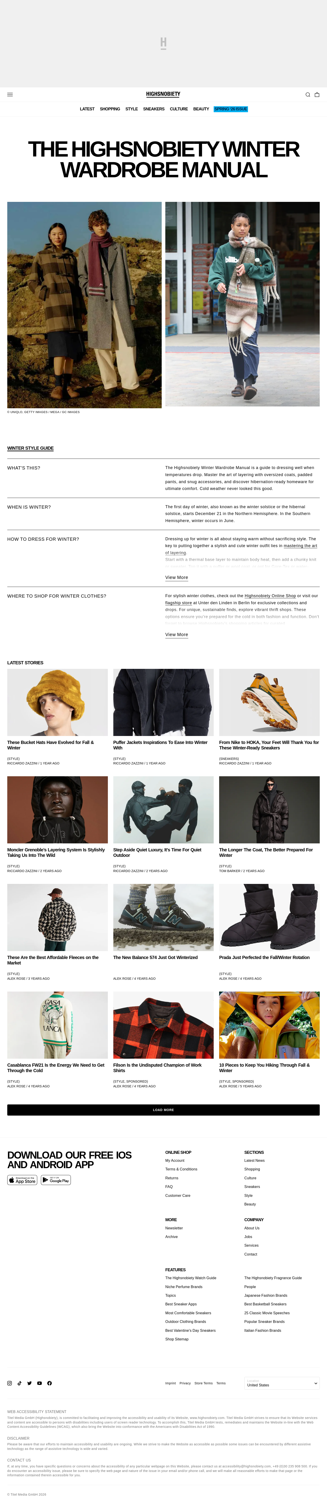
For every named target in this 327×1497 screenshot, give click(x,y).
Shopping (110, 109)
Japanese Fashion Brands (265, 1295)
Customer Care (178, 1196)
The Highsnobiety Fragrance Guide (273, 1278)
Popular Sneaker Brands (264, 1322)
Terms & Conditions (181, 1169)
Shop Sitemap (176, 1339)
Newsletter (174, 1228)
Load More (163, 1110)
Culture (179, 109)
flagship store (178, 603)
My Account (174, 1160)
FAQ (169, 1187)
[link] (57, 717)
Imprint (170, 1383)
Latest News (254, 1160)
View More (176, 577)
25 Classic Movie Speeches (267, 1313)
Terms (221, 1383)
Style (132, 109)
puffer (219, 566)
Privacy (185, 1383)
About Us (252, 1228)
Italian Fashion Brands (262, 1330)
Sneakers (154, 109)
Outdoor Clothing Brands (185, 1322)
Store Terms (203, 1383)
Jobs (248, 1237)
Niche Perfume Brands (184, 1287)
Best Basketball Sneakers (265, 1304)
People (250, 1287)
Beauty (201, 109)
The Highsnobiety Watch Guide (190, 1278)
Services (251, 1245)
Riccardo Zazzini (22, 763)
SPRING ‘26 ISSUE (231, 109)
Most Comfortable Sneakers (188, 1313)
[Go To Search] (308, 94)
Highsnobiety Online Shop (270, 596)
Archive (171, 1237)
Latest (87, 109)
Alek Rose (16, 978)
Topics (170, 1295)
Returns (171, 1178)
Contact (250, 1254)
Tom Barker (229, 871)
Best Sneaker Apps (181, 1304)
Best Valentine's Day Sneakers (190, 1330)
